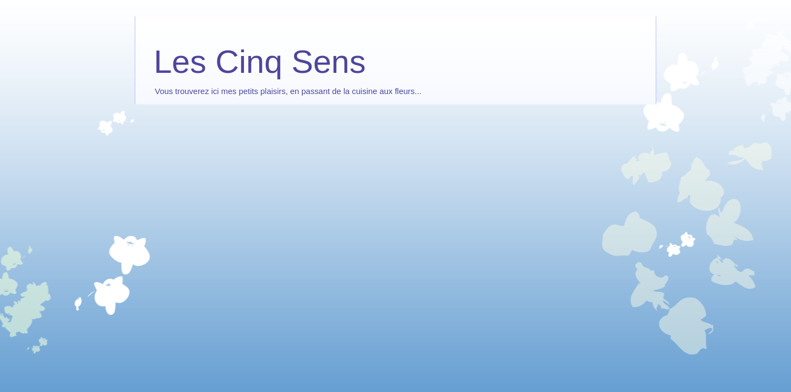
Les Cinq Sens (260, 61)
